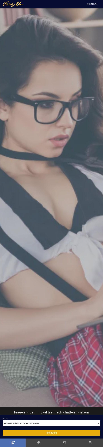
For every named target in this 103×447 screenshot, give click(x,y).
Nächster (51, 432)
